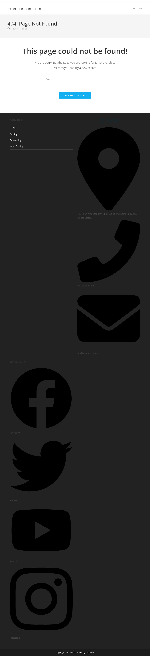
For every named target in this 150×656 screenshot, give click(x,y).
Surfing (13, 134)
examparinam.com (24, 8)
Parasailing (15, 140)
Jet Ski (13, 128)
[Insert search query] (75, 79)
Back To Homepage (75, 95)
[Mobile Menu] (137, 8)
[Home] (9, 28)
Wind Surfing (16, 146)
